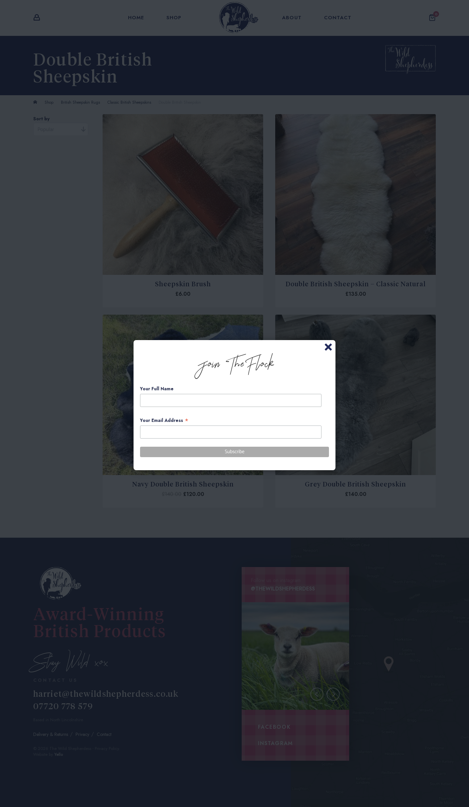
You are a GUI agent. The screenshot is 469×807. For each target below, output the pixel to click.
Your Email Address (164, 420)
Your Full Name (157, 388)
